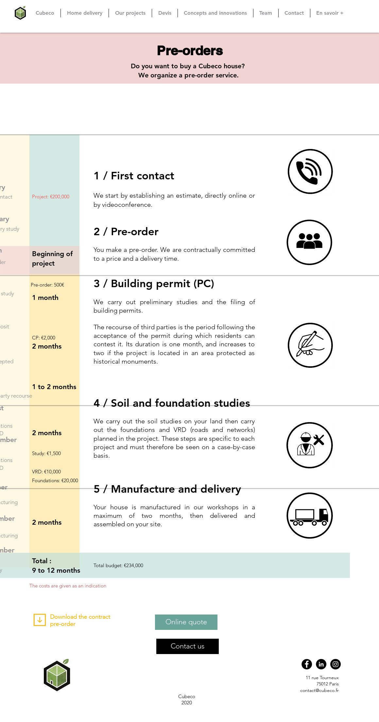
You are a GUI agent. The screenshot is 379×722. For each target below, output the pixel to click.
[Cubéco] (306, 664)
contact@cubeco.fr (319, 690)
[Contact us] (187, 646)
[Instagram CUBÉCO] (335, 664)
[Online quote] (186, 622)
